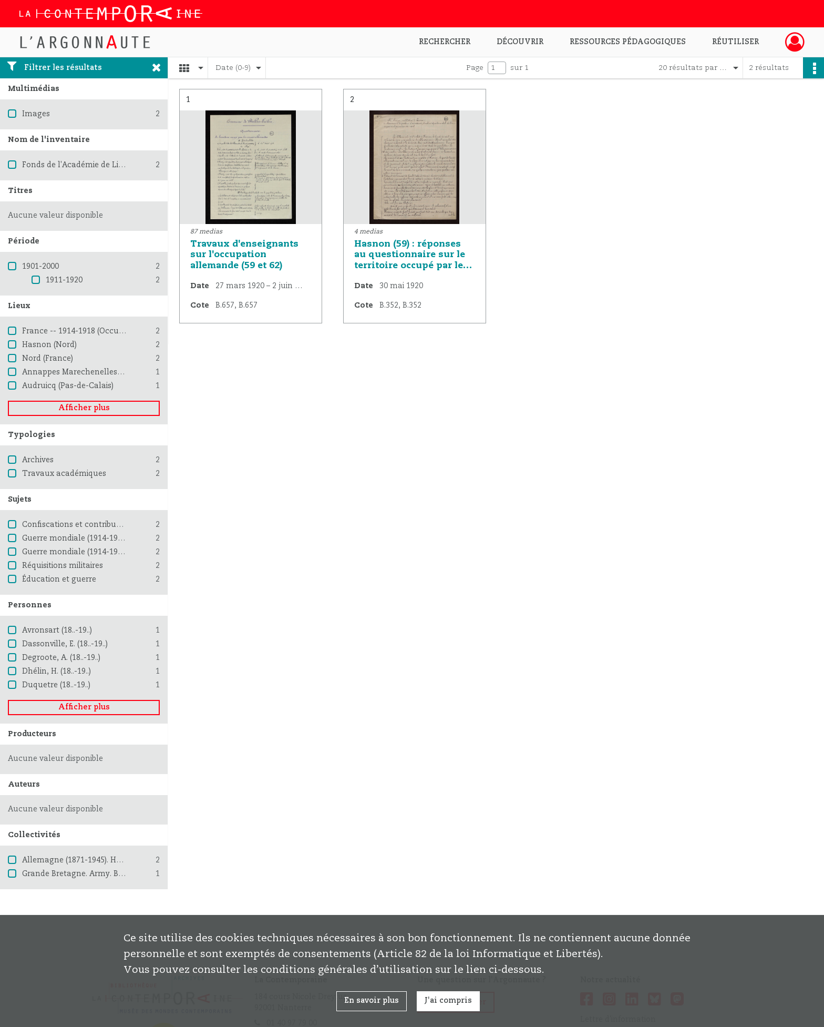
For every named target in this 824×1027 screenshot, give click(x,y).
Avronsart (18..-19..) (57, 630)
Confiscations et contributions (78, 524)
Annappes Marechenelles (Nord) (82, 372)
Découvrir (520, 42)
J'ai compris (448, 1000)
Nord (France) (47, 358)
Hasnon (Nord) (49, 345)
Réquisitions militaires (62, 566)
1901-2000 (40, 266)
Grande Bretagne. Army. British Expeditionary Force (117, 874)
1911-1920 (64, 280)
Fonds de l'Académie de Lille (75, 165)
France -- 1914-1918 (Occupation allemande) (105, 331)
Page (474, 68)
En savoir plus (371, 1000)
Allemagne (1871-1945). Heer (75, 860)
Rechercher (444, 42)
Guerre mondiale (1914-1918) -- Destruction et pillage (121, 552)
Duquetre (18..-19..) (56, 685)
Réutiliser (735, 42)
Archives (38, 460)
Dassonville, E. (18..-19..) (65, 644)
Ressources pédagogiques (628, 42)
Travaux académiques (64, 473)
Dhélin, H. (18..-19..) (56, 671)
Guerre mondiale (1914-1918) (75, 538)
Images (36, 114)
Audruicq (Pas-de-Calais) (68, 386)
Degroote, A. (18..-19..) (61, 658)
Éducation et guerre (59, 579)
